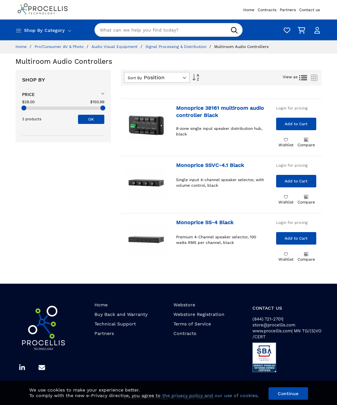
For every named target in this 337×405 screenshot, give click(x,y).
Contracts (184, 333)
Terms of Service (192, 323)
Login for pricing (292, 108)
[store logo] (43, 10)
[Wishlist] (285, 30)
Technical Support (115, 323)
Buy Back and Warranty (120, 314)
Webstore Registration (198, 314)
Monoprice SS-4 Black (204, 222)
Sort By (135, 78)
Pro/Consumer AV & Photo (60, 46)
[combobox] (168, 30)
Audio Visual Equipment (115, 46)
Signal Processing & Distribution (176, 46)
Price (28, 94)
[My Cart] (300, 30)
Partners (104, 333)
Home (21, 46)
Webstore (184, 304)
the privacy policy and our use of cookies (209, 395)
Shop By (33, 80)
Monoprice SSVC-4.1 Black (210, 165)
